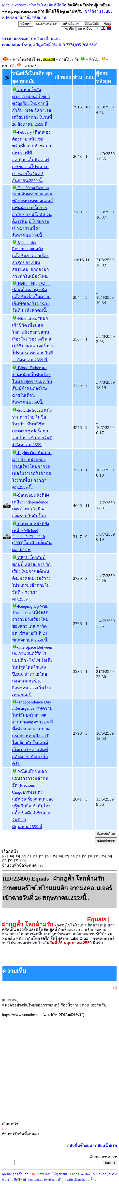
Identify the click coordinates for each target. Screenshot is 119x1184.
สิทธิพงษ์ (20, 1179)
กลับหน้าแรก (106, 1146)
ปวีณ (61, 1179)
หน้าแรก (25, 24)
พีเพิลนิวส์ (99, 1174)
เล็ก (91, 1179)
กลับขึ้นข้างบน (79, 1146)
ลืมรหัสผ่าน (36, 17)
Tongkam (50, 1179)
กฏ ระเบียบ (85, 28)
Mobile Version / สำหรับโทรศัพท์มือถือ (34, 5)
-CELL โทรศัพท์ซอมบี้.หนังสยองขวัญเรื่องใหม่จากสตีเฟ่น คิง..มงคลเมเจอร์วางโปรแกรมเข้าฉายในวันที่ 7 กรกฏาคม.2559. (32, 578)
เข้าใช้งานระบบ (96, 11)
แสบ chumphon (77, 1179)
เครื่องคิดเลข (71, 24)
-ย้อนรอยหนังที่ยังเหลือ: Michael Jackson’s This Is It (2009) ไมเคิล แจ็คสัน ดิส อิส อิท (32, 536)
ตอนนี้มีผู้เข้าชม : (58, 1174)
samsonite (34, 1179)
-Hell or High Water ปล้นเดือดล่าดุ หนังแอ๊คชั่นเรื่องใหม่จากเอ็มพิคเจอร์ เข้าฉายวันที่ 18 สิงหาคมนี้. (31, 297)
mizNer (86, 1174)
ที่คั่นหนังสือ (92, 24)
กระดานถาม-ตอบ (47, 24)
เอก (9, 1179)
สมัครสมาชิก (13, 17)
